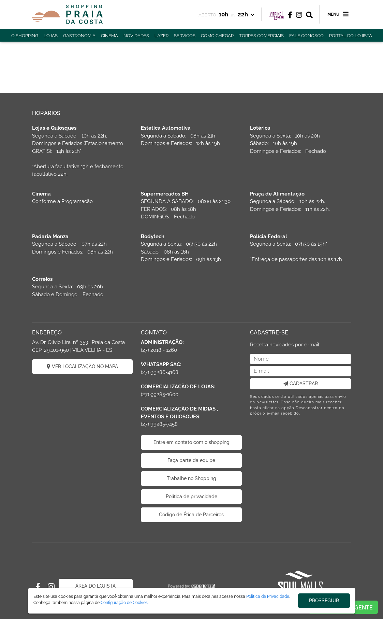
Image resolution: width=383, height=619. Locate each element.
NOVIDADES (136, 35)
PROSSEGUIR (324, 600)
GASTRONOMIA (79, 35)
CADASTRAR (300, 383)
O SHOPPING (24, 35)
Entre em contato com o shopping (191, 442)
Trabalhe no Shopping (191, 478)
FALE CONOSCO (306, 35)
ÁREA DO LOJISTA (95, 586)
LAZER (161, 35)
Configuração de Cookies (124, 602)
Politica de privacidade (191, 496)
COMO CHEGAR (217, 35)
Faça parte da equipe (191, 460)
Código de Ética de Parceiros (191, 514)
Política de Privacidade (267, 596)
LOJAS (51, 35)
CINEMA (109, 35)
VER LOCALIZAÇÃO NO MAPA (82, 366)
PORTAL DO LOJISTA (350, 35)
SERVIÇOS (184, 35)
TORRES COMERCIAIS (261, 35)
